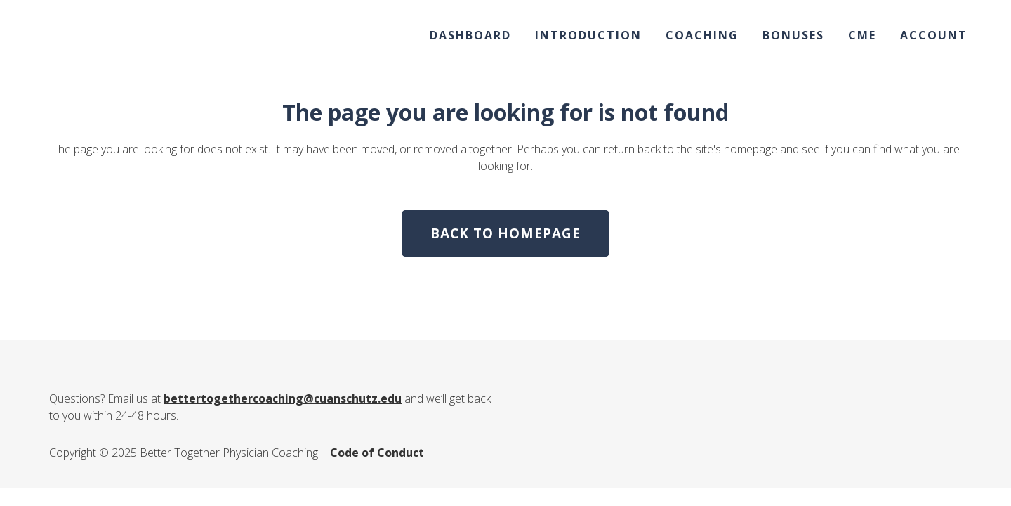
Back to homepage (505, 233)
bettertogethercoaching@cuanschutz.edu (283, 398)
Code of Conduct (377, 452)
